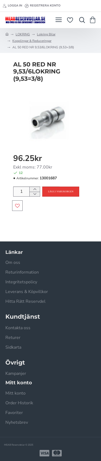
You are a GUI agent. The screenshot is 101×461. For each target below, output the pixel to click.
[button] (60, 192)
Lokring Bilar (46, 34)
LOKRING (23, 34)
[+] (34, 189)
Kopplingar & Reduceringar (31, 41)
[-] (34, 194)
